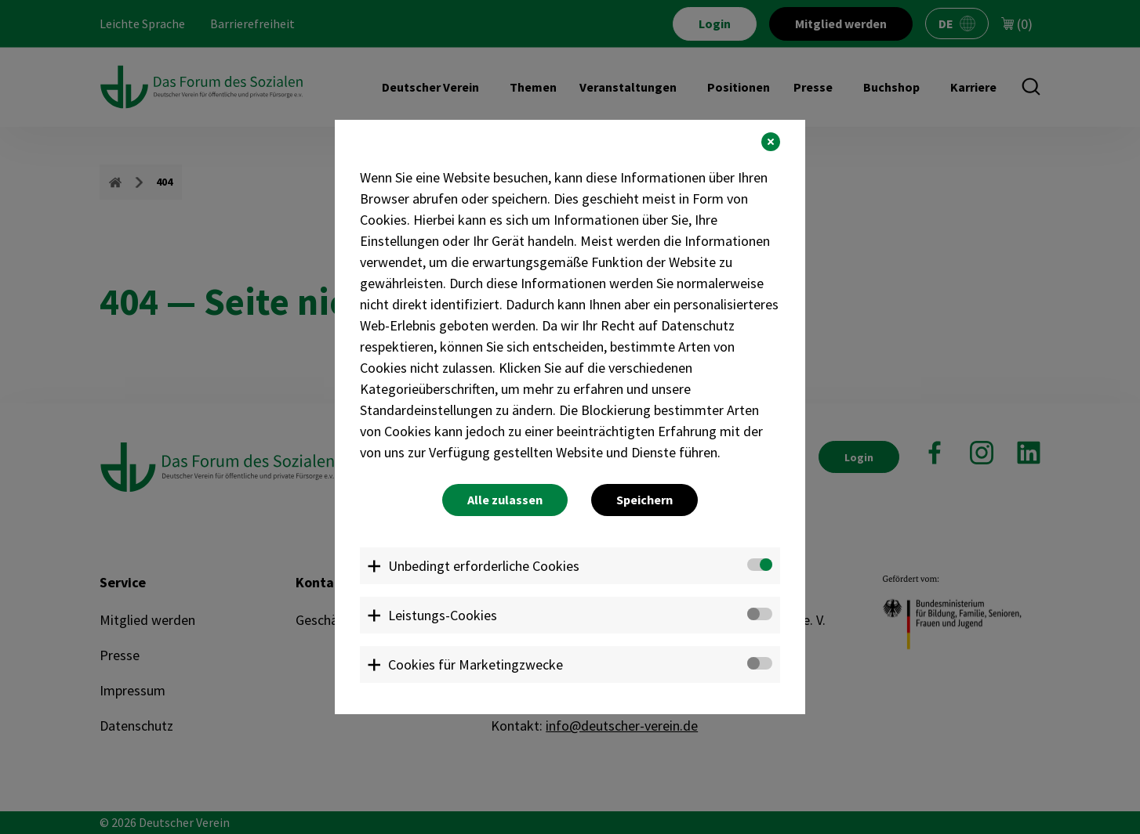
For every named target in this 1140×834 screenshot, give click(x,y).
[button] (770, 141)
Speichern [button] (644, 499)
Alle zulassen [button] (505, 499)
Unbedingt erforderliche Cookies (483, 566)
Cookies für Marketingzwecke (475, 664)
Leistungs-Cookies (442, 615)
